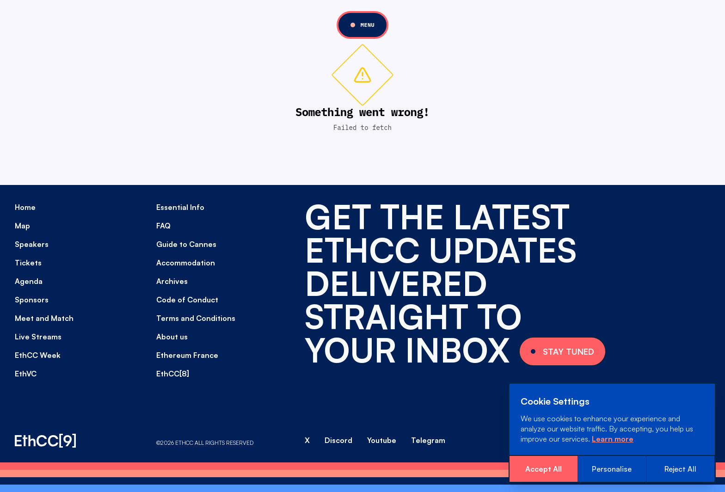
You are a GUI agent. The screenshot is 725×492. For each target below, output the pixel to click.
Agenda (29, 281)
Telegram (428, 440)
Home (25, 207)
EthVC (26, 373)
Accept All (543, 469)
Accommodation (185, 262)
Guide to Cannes (186, 244)
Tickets (28, 262)
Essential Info (180, 207)
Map (22, 225)
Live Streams (38, 336)
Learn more (612, 438)
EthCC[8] (172, 373)
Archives (172, 281)
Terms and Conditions (195, 318)
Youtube (381, 440)
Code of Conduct (187, 299)
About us (172, 336)
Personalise (612, 469)
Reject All (680, 469)
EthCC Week (38, 355)
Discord (338, 440)
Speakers (32, 244)
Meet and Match (44, 318)
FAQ (163, 225)
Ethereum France (187, 355)
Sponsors (32, 299)
